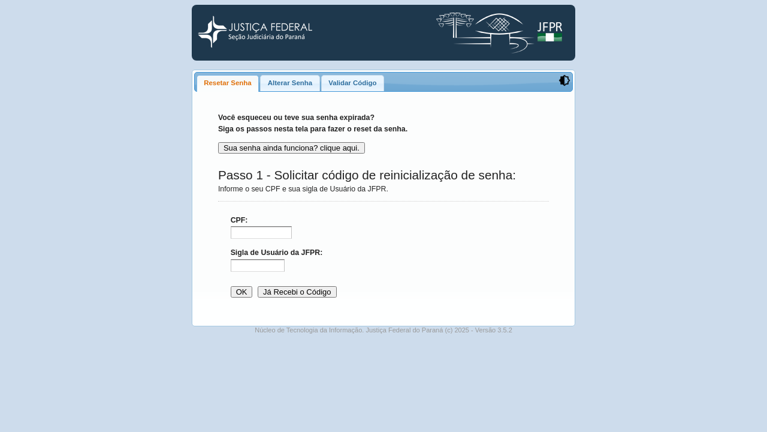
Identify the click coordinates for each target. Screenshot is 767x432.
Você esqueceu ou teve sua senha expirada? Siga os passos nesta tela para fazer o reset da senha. (312, 123)
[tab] (228, 83)
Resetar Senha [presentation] (227, 82)
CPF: (239, 220)
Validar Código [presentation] (352, 82)
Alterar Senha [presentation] (290, 82)
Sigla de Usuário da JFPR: (277, 252)
